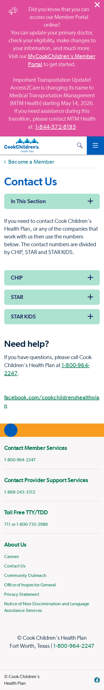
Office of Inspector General (30, 584)
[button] (80, 145)
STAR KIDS (23, 316)
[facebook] (97, 680)
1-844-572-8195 (55, 126)
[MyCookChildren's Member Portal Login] (69, 145)
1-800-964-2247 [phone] (19, 459)
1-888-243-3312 (19, 492)
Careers (11, 556)
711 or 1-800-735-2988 (26, 524)
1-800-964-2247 (74, 645)
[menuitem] (52, 453)
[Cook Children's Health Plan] (21, 146)
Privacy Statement (21, 594)
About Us (15, 544)
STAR (17, 297)
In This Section (28, 201)
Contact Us (15, 566)
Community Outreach (25, 575)
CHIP (17, 277)
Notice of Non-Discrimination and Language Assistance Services (46, 607)
